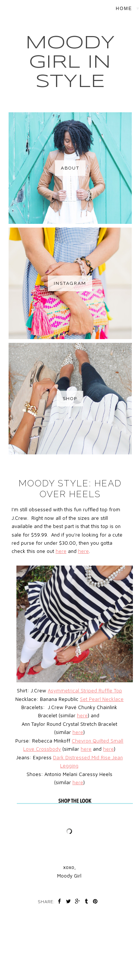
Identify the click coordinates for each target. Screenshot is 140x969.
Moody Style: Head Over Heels (70, 488)
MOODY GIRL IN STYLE (70, 62)
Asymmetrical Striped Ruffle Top (85, 690)
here (61, 551)
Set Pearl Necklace (102, 699)
